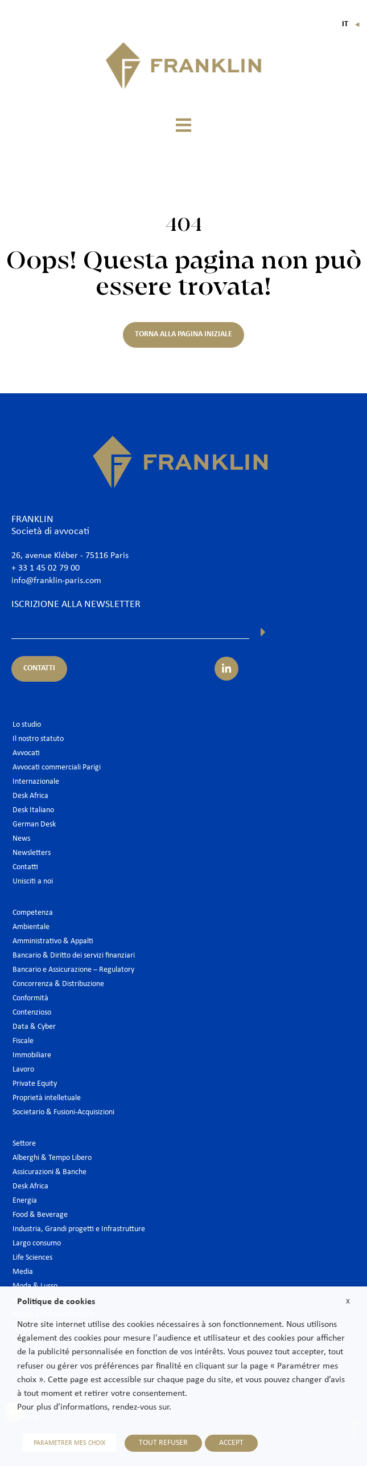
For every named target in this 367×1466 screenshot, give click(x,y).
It (351, 24)
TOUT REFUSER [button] (163, 1443)
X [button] (348, 1301)
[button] (183, 125)
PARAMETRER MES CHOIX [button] (69, 1443)
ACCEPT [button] (231, 1443)
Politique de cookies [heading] (56, 1301)
